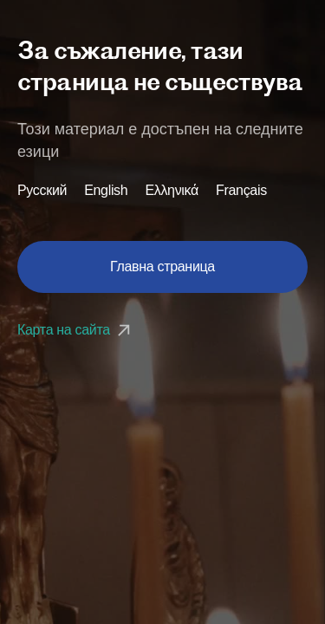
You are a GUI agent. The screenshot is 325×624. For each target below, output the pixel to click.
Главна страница (162, 266)
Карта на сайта (75, 329)
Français (241, 191)
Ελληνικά (171, 191)
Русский (42, 191)
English (105, 191)
